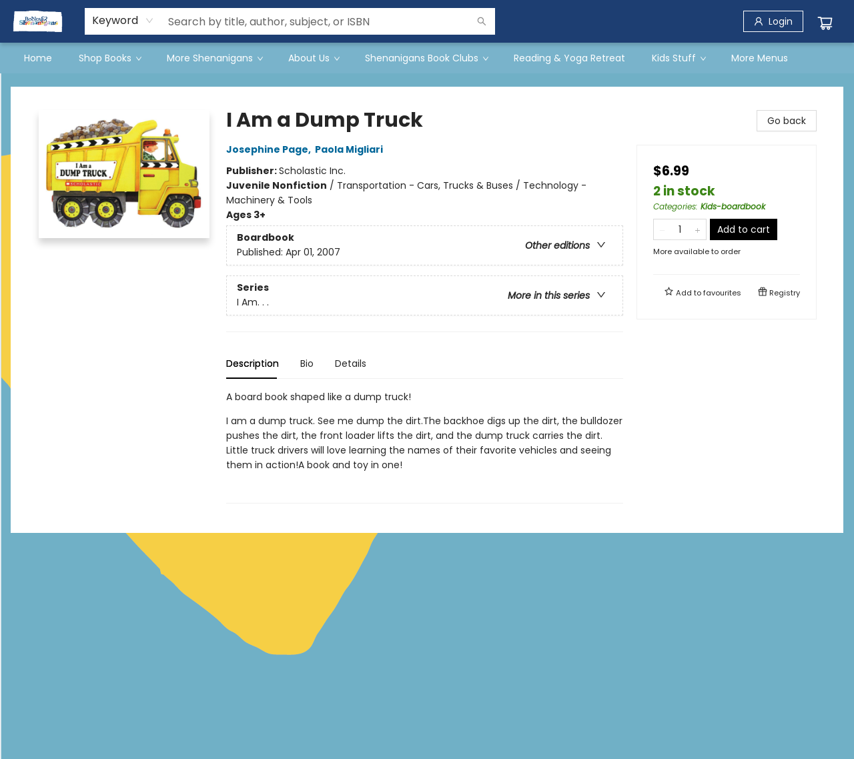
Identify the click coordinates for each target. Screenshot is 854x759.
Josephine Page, (270, 149)
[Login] (773, 21)
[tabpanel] (424, 447)
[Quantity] (680, 229)
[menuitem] (38, 58)
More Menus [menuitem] (759, 58)
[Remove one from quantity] (662, 229)
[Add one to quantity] (697, 229)
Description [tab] (252, 363)
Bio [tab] (307, 363)
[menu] (427, 58)
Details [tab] (350, 363)
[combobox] (123, 20)
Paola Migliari (351, 149)
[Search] (481, 21)
